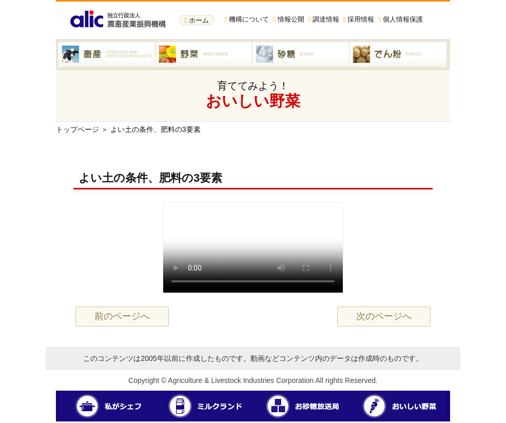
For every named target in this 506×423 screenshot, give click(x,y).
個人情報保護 (400, 19)
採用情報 (358, 19)
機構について (247, 19)
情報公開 (288, 19)
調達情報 (323, 19)
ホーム (196, 20)
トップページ (77, 129)
